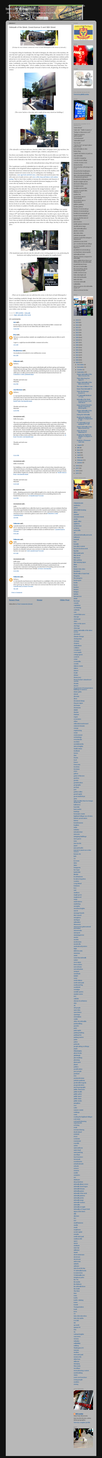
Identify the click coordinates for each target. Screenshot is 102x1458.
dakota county (78, 666)
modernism (77, 942)
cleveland (77, 634)
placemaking (78, 1058)
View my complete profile (82, 1422)
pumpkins (77, 1103)
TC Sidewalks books (80, 1270)
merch (76, 911)
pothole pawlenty (79, 1080)
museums (77, 953)
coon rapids (77, 652)
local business (78, 877)
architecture (78, 526)
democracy (77, 677)
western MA (77, 1357)
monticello (77, 944)
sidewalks (77, 1205)
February (80, 460)
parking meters (79, 1037)
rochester (77, 1139)
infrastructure (78, 832)
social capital (78, 1232)
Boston (76, 589)
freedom (76, 767)
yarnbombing (78, 1373)
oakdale (76, 998)
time (75, 1293)
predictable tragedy (80, 1083)
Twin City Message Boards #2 (83, 392)
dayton (76, 670)
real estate (77, 1119)
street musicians (79, 1255)
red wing (76, 1125)
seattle (76, 1173)
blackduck (77, 571)
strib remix (77, 1261)
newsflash (77, 974)
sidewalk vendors (79, 1202)
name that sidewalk (80, 958)
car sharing (77, 607)
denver (76, 686)
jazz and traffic (78, 848)
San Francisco (78, 1157)
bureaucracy (78, 596)
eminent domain (79, 726)
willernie (76, 1361)
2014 (77, 350)
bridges (76, 592)
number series (78, 994)
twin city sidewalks (19, 9)
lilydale (76, 874)
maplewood (77, 897)
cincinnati (77, 619)
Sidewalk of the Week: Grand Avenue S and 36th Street (84, 401)
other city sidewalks (80, 1021)
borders (76, 587)
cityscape (77, 628)
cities (75, 621)
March (79, 457)
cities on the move (79, 623)
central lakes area (79, 614)
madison (76, 892)
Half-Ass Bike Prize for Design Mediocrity (83, 801)
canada (76, 603)
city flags (77, 626)
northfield (77, 987)
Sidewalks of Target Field (82, 1209)
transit (76, 1305)
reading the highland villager (83, 1117)
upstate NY (77, 1327)
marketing (77, 904)
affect (76, 508)
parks (75, 1039)
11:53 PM (16, 571)
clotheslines (78, 645)
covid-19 (76, 657)
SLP (75, 1220)
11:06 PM (16, 329)
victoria (76, 1339)
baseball (76, 539)
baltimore (77, 537)
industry (76, 830)
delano (76, 675)
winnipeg (77, 1364)
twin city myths (79, 1318)
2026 (77, 320)
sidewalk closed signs (81, 1186)
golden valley (78, 792)
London (76, 881)
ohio (75, 1003)
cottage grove (78, 654)
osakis (76, 1019)
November (80, 367)
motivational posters (80, 946)
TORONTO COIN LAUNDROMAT (23, 374)
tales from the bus (79, 1268)
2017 (77, 342)
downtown (77, 708)
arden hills (77, 530)
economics (77, 719)
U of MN (76, 1320)
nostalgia (77, 989)
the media (77, 1282)
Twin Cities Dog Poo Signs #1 (83, 379)
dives (75, 699)
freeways (77, 769)
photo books (78, 1053)
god (75, 789)
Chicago (76, 617)
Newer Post (14, 600)
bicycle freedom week (81, 548)
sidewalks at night (79, 1207)
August (79, 445)
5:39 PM (15, 518)
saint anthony (78, 1148)
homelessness (78, 823)
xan (14, 322)
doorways (77, 705)
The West (77, 1291)
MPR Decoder (78, 951)
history (76, 820)
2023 (77, 327)
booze (76, 585)
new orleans (78, 967)
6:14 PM (15, 384)
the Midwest (77, 1284)
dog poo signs (78, 703)
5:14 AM (15, 589)
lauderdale (77, 872)
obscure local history (80, 1001)
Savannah (77, 1159)
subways (76, 1266)
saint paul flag (78, 1152)
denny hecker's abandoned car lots (82, 680)
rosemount (77, 1141)
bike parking (78, 560)
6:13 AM (15, 553)
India (75, 827)
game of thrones (79, 776)
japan (75, 845)
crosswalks (77, 661)
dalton (76, 668)
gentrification (78, 783)
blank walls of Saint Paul (81, 573)
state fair (76, 1248)
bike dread (77, 555)
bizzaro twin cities (79, 569)
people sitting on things (81, 1046)
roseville (76, 1143)
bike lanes (77, 558)
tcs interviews (78, 1273)
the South (77, 1289)
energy (76, 728)
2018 (77, 340)
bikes (75, 564)
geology (76, 787)
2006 (77, 471)
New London (78, 964)
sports (76, 1243)
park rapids (77, 1030)
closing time (78, 639)
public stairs (77, 1098)
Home (39, 600)
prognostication (79, 1085)
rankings (77, 1112)
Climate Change (79, 636)
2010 (77, 360)
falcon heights (78, 746)
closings (76, 641)
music (76, 955)
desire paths (78, 692)
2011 (77, 357)
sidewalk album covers (81, 1184)
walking (76, 1345)
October (80, 370)
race (75, 1105)
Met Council (77, 915)
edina (75, 721)
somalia (76, 1234)
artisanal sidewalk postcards (83, 535)
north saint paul (79, 983)
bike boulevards (79, 553)
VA (74, 1332)
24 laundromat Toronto (36, 496)
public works (78, 1101)
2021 (77, 332)
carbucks (76, 610)
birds (75, 567)
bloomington (78, 578)
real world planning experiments (80, 1122)
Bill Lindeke (79, 1414)
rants (75, 1114)
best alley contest (79, 546)
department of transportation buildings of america (83, 688)
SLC (75, 1218)
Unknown (16, 361)
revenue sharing (79, 1130)
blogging (77, 576)
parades (76, 1026)
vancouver (77, 1336)
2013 (77, 352)
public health (78, 1092)
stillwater (77, 1250)
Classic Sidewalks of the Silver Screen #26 (84, 375)
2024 (77, 325)
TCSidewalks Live (79, 1275)
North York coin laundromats (22, 401)
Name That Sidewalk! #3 (84, 389)
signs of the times (79, 1211)
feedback (77, 751)
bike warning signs (80, 562)
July (78, 447)
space (75, 1241)
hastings (76, 811)
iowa (75, 841)
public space (78, 1096)
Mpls (15, 315)
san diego (77, 1155)
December (80, 364)
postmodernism (79, 1078)
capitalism (77, 605)
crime (75, 659)
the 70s (76, 1279)
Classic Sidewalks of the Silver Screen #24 (84, 411)
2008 (77, 466)
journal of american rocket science (82, 851)
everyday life (78, 739)
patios (76, 1042)
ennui (75, 733)
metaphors (77, 917)
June (78, 450)
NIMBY (76, 976)
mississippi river (79, 935)
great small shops (79, 796)
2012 (77, 355)
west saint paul (78, 1354)
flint (75, 755)
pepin (75, 1049)
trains (75, 1302)
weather (76, 1352)
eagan (76, 717)
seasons (76, 1170)
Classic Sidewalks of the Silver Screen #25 (84, 383)
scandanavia (78, 1161)
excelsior (77, 742)
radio (75, 1108)
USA (75, 1330)
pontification (78, 1069)
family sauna (78, 748)
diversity (76, 696)
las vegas (77, 870)
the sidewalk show (79, 1286)
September (80, 372)
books (76, 583)
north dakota (78, 980)
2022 (77, 330)
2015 (77, 347)
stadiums (77, 1245)
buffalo (76, 594)
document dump (79, 701)
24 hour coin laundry (44, 568)
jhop (14, 335)
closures (76, 643)
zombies (76, 1382)
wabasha (76, 1341)
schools (76, 1166)
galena (76, 773)
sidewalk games (79, 1191)
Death (76, 673)
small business (78, 1223)
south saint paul (79, 1236)
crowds (76, 664)
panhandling (78, 1023)
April (79, 455)
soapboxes (77, 1230)
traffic (76, 1298)
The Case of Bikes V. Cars (84, 386)
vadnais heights (79, 1334)
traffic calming (78, 1300)
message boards (79, 913)
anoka (76, 519)
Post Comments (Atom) (24, 604)
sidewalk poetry (79, 1198)
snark (75, 1227)
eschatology (78, 737)
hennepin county (79, 814)
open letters (77, 1012)
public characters (79, 1089)
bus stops (77, 601)
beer (75, 542)
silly (75, 1214)
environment (78, 735)
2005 (77, 473)
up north (76, 1325)
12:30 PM (16, 411)
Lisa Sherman (17, 390)
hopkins (76, 825)
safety (76, 1145)
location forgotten (80, 879)
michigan (77, 920)
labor (75, 863)
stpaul (76, 1252)
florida (76, 758)
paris (75, 1028)
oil (74, 1005)
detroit (76, 694)
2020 (77, 335)
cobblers (76, 648)
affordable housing (80, 510)
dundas (76, 712)
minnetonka (78, 930)
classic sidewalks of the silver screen (83, 631)
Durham (76, 714)
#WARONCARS (78, 503)
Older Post (64, 600)
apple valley (77, 521)
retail (75, 1127)
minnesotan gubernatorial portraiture (82, 927)
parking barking (79, 1033)
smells (76, 1225)
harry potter (77, 809)
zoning (76, 1384)
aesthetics (77, 505)
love (75, 888)
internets (77, 834)
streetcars (77, 1257)
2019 (77, 337)
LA (74, 858)
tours (75, 1295)
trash (75, 1309)
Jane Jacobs (77, 843)
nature (76, 960)
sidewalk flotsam (79, 1189)
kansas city (77, 854)
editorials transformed (81, 723)
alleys (75, 512)
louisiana (77, 886)
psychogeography (79, 1087)
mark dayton (78, 901)
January (79, 462)
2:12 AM (15, 345)
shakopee (77, 1180)
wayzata (76, 1350)
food (75, 760)
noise (75, 978)
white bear (77, 1359)
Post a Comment (17, 592)
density (76, 683)
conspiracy (77, 650)
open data (77, 1010)
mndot (76, 937)
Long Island (78, 883)
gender (76, 780)
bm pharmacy (17, 351)
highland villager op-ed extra (83, 816)
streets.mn (77, 1259)
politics (76, 1067)
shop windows (78, 1182)
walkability (77, 1343)
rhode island (78, 1132)
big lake (76, 551)
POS (75, 1076)
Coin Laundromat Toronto (35, 551)
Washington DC (79, 1348)
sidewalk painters (79, 1195)
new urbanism (78, 969)
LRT (75, 890)
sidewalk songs (79, 1200)
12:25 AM (16, 484)
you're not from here (80, 1377)
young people (78, 1380)
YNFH (75, 1375)
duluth (76, 710)
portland (76, 1073)
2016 (77, 345)
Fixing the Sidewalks (83, 415)
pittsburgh (77, 1055)
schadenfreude (79, 1164)
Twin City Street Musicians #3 (82, 431)
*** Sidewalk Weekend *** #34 (84, 396)
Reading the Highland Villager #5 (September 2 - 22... (85, 418)
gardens (76, 778)
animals (76, 514)
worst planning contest (81, 1370)
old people (77, 1008)
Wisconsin (77, 1366)
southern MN (78, 1239)
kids (75, 856)
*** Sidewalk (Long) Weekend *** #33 (83, 423)
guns (75, 798)
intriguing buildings (80, 836)
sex (75, 1177)
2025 (77, 322)
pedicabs (76, 1044)
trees (75, 1311)
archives (76, 528)
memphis (77, 906)
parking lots (77, 1035)
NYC (75, 996)
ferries (76, 753)
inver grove (77, 839)
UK (75, 1323)
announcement (79, 517)
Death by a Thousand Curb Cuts (83, 441)
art (74, 532)
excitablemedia (79, 744)
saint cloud (77, 1150)
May (78, 452)
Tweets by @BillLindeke (81, 94)
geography (77, 785)
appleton (77, 523)
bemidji (76, 544)
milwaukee (77, 922)
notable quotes (78, 992)
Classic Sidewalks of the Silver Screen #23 (84, 427)
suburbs (76, 1264)
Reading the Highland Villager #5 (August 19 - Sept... (85, 436)
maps (75, 899)
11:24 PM (16, 455)
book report (77, 580)
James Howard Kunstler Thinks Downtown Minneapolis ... (84, 406)
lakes (75, 865)
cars (75, 612)
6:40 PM (15, 498)
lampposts (77, 867)
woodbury (77, 1368)
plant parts (77, 1062)
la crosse (76, 861)
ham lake (77, 807)
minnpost (77, 933)
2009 (77, 362)
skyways (76, 1216)
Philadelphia (78, 1051)
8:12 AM (15, 355)
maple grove (78, 895)
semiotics (77, 1175)
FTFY (75, 771)
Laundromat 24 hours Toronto (23, 586)
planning (77, 1060)
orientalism (77, 1017)
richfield (76, 1134)
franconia (77, 764)
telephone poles (79, 1277)
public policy (78, 1094)
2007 (77, 468)
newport (76, 971)
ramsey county (78, 1110)
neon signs (77, 962)
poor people (78, 1071)
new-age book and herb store (26, 175)
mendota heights (79, 908)
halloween (77, 805)
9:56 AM (15, 534)
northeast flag (78, 985)
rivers (75, 1136)
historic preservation (80, 818)
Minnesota (77, 924)
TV (75, 1314)
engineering (78, 730)
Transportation (79, 1307)
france (76, 762)
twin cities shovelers (80, 1316)
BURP (75, 598)
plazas (76, 1064)
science (76, 1168)
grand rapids (78, 794)
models (76, 939)
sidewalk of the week (24, 315)
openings (77, 1014)
